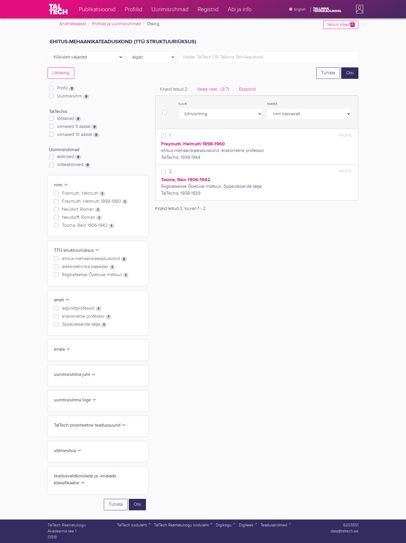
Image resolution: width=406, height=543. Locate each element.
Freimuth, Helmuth (83, 193)
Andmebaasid (72, 24)
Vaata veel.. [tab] (213, 89)
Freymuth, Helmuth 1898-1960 (95, 201)
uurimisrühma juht (75, 374)
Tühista (328, 73)
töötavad (69, 119)
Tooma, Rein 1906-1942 (88, 225)
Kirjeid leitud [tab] (173, 89)
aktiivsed (69, 157)
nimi (61, 185)
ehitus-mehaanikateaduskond (94, 259)
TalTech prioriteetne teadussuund (90, 425)
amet (62, 300)
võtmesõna (68, 451)
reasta (272, 103)
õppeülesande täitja (84, 324)
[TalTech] (58, 9)
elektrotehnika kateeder (88, 267)
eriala (62, 349)
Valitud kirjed (341, 24)
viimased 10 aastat (78, 135)
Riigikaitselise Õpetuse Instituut (95, 275)
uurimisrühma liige (75, 400)
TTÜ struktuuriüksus (76, 250)
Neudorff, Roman (82, 217)
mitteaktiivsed (74, 165)
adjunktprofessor (81, 308)
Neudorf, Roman (81, 209)
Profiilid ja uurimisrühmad (116, 24)
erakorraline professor (86, 316)
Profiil (66, 88)
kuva (182, 103)
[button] (358, 9)
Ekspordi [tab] (247, 89)
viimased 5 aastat (77, 127)
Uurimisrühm (73, 96)
